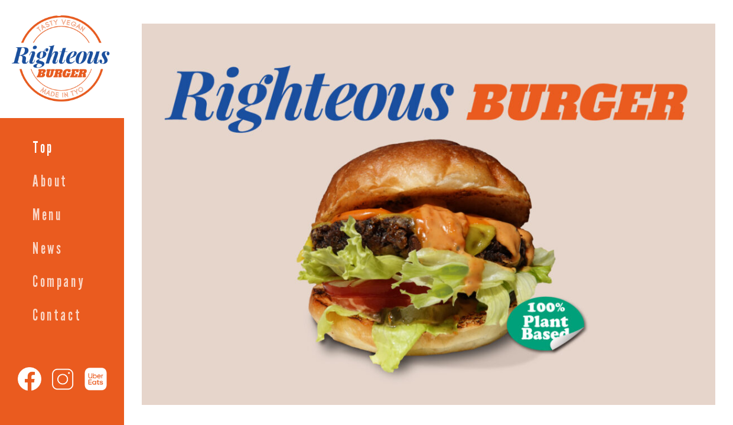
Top (43, 148)
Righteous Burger (85, 8)
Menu (47, 215)
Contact (57, 315)
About (50, 181)
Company (58, 282)
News (47, 249)
